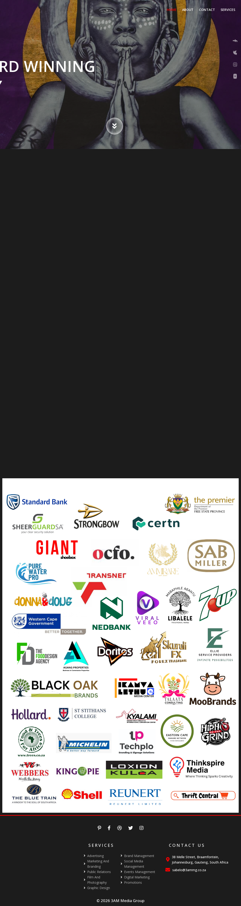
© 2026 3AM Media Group (120, 900)
